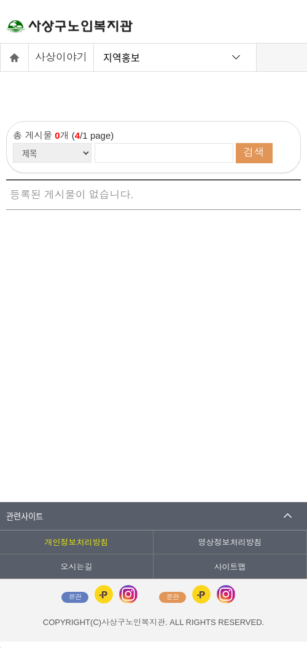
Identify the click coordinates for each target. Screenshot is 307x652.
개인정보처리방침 (77, 542)
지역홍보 (121, 57)
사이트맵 (230, 567)
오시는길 (77, 567)
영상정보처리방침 (230, 542)
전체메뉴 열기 (285, 24)
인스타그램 (128, 594)
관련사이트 (24, 516)
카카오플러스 (104, 594)
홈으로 (15, 57)
